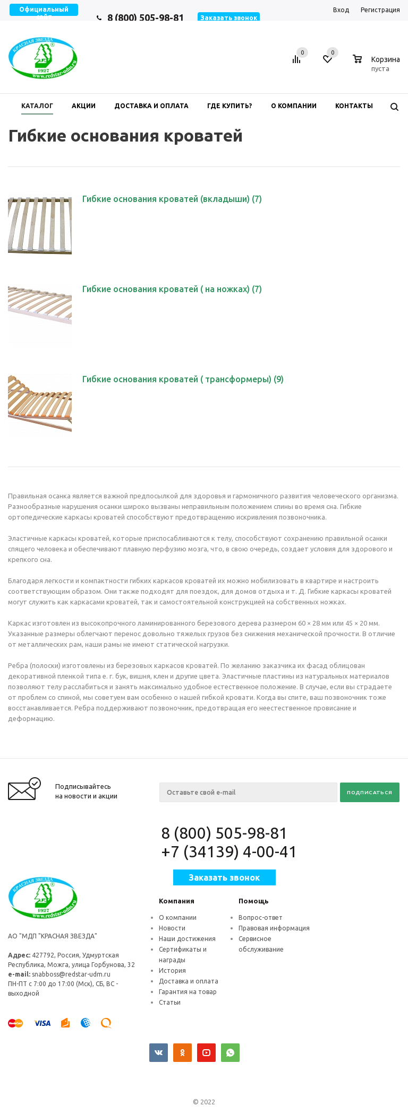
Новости (172, 928)
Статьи (170, 1002)
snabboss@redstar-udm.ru (71, 974)
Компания (176, 900)
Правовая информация (274, 928)
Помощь (254, 900)
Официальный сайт (44, 13)
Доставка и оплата (188, 981)
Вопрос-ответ (261, 917)
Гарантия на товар (188, 991)
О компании (178, 917)
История (172, 970)
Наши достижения (187, 938)
